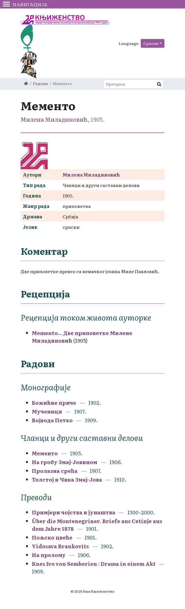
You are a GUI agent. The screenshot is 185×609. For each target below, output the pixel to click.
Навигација (25, 4)
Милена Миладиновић (54, 119)
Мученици (47, 411)
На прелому (49, 555)
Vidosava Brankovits (60, 546)
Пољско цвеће (52, 537)
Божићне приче (54, 402)
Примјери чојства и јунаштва (73, 512)
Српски (150, 43)
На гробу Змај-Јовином (64, 462)
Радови (40, 83)
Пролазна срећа (55, 471)
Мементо (45, 453)
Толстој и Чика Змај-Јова (67, 479)
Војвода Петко (52, 420)
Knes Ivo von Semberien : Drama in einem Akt (94, 563)
